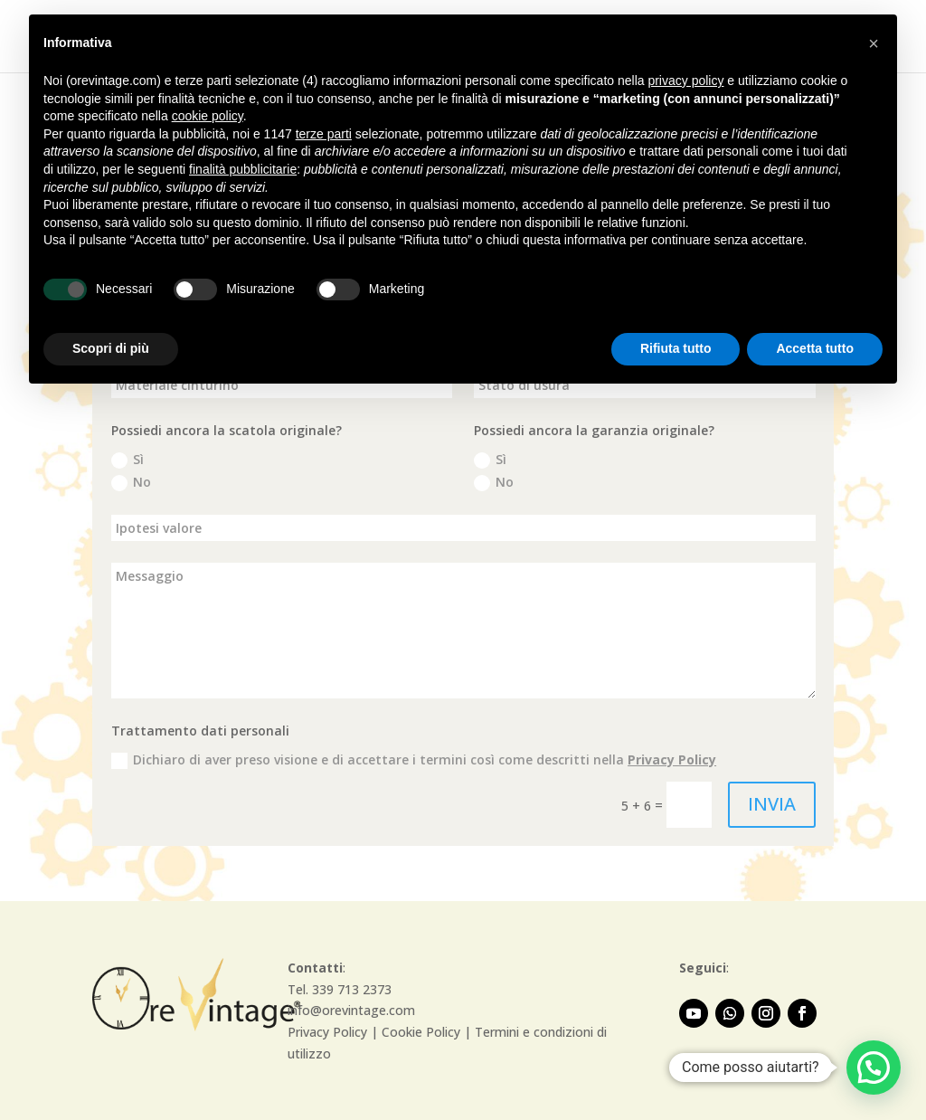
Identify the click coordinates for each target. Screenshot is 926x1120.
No (131, 482)
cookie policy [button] (207, 116)
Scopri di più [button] (110, 348)
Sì (127, 460)
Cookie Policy (421, 1031)
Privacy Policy (672, 759)
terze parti (324, 134)
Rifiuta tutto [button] (676, 348)
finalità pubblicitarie (243, 169)
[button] (873, 1067)
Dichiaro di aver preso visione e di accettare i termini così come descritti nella (413, 760)
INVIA (772, 804)
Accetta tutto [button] (815, 348)
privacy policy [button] (685, 80)
